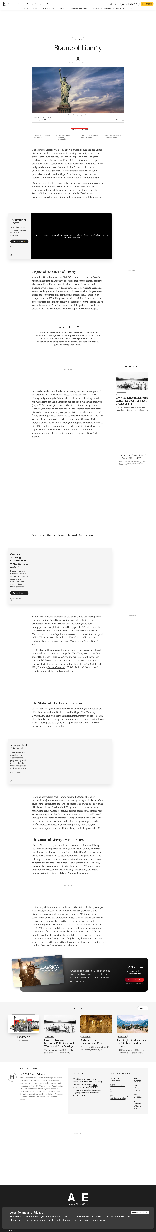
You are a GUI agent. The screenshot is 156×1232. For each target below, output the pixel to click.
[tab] (26, 8)
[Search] (111, 4)
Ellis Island (37, 670)
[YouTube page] (21, 1189)
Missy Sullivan (48, 1024)
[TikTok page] (32, 1189)
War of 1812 (74, 617)
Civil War (68, 277)
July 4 (35, 384)
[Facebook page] (9, 1189)
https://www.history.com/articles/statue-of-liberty (120, 1027)
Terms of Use (83, 1216)
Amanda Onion (35, 1024)
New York (92, 412)
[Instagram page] (26, 1189)
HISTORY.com (26, 1007)
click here (76, 237)
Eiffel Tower (55, 402)
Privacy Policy (98, 1220)
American (57, 277)
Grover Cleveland (56, 646)
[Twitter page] (15, 1189)
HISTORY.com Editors (117, 1015)
